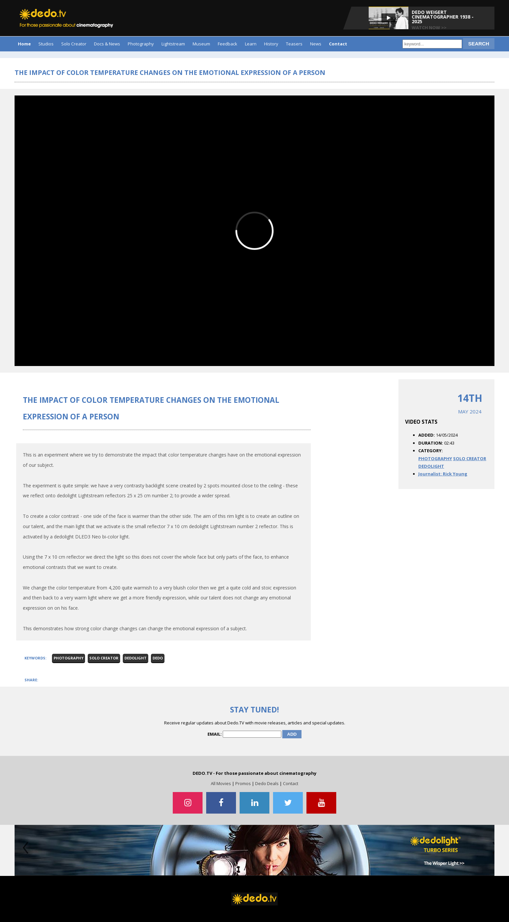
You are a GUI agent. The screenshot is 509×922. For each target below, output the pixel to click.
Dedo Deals (267, 783)
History (271, 44)
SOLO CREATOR (469, 458)
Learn (250, 44)
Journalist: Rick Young (442, 474)
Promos (243, 783)
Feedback (227, 44)
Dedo (158, 657)
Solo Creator (73, 44)
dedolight (135, 657)
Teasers (294, 44)
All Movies (221, 783)
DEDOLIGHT (431, 466)
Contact (290, 783)
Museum (201, 44)
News (315, 44)
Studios (46, 44)
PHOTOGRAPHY (435, 458)
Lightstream (173, 44)
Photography (141, 44)
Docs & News (107, 44)
